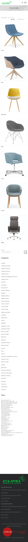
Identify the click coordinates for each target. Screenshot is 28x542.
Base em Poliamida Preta (7, 403)
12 (8, 17)
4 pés (2, 422)
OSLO (2, 178)
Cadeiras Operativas (5, 268)
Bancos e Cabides (5, 334)
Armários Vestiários (5, 312)
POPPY (2, 210)
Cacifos (3, 320)
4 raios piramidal (5, 424)
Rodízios (3, 428)
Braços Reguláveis (5, 407)
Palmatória (4, 408)
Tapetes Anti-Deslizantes (6, 373)
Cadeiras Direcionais (5, 266)
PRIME (2, 242)
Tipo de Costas (5, 410)
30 (13, 17)
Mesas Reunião (4, 287)
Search (3, 250)
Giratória (3, 433)
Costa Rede (4, 416)
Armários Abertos (5, 295)
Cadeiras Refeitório (5, 342)
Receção (3, 348)
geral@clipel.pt (4, 492)
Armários (3, 293)
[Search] (25, 252)
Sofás (2, 351)
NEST (2, 146)
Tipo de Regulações (6, 430)
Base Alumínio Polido (6, 401)
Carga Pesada (4, 386)
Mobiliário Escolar (5, 326)
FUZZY (2, 50)
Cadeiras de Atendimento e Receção (9, 276)
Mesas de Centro (5, 361)
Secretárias (3, 285)
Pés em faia (4, 427)
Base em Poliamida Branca (8, 402)
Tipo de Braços (5, 404)
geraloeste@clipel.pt (5, 509)
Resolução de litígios (16, 524)
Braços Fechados (5, 405)
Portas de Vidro (4, 309)
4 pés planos (4, 423)
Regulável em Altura (6, 434)
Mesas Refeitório (5, 345)
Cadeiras (3, 263)
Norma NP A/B (4, 317)
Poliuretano (4, 419)
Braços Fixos (4, 406)
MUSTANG (3, 114)
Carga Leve (3, 384)
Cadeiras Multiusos (5, 271)
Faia (2, 417)
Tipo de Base (4, 400)
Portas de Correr (5, 304)
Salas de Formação (5, 290)
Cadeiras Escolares (5, 328)
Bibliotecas (3, 337)
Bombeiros (3, 323)
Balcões (3, 353)
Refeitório (3, 340)
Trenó (2, 429)
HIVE (2, 82)
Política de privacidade (16, 526)
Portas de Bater (4, 306)
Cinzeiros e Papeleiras (6, 370)
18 (10, 17)
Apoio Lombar (4, 431)
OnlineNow (21, 537)
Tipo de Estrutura (5, 421)
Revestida (3, 420)
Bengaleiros (4, 367)
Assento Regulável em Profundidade (10, 432)
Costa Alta (4, 413)
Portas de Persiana (5, 301)
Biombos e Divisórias (5, 375)
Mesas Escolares (5, 331)
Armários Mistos (5, 298)
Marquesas (3, 378)
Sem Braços (4, 409)
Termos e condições (6, 524)
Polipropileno (4, 418)
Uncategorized (5, 435)
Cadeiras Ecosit (4, 279)
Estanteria (3, 381)
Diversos (3, 365)
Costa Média (4, 414)
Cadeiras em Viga (5, 274)
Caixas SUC (3, 389)
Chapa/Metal (4, 412)
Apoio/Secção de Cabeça (8, 411)
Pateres (3, 426)
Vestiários (3, 315)
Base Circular (4, 425)
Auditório (3, 282)
